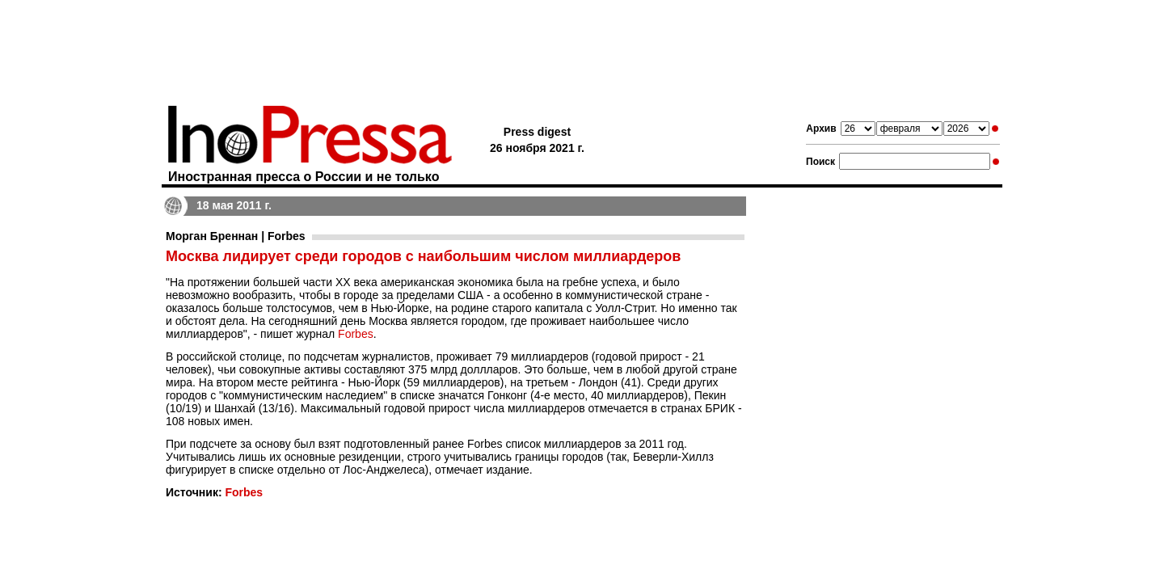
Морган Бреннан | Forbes (236, 236)
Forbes (355, 333)
